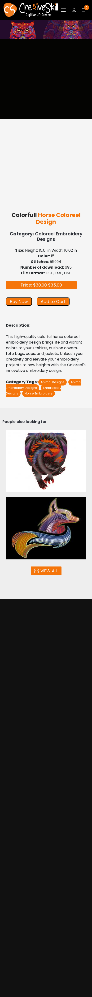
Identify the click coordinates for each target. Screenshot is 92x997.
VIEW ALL (46, 571)
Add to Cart (53, 301)
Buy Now (19, 301)
